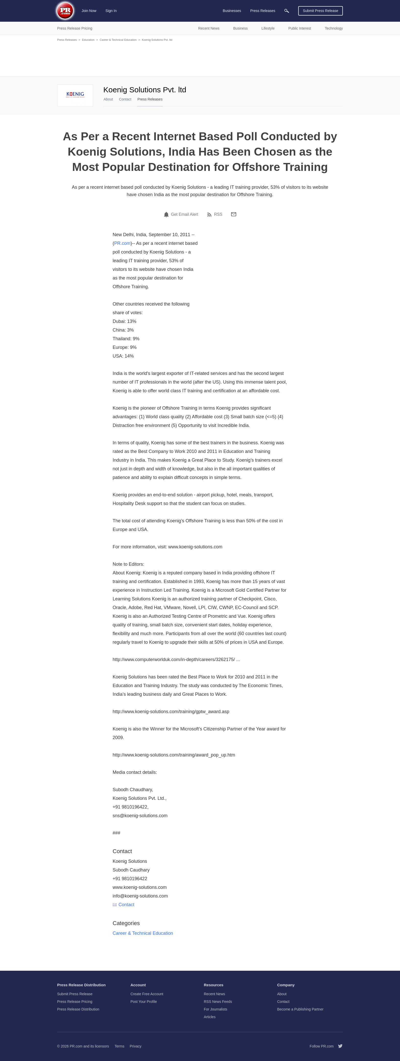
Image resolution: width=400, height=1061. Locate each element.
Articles (210, 1017)
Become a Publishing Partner (300, 1009)
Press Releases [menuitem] (262, 11)
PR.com (122, 243)
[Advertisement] (200, 58)
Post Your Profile (144, 1002)
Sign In (111, 11)
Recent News (214, 994)
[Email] (234, 214)
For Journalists (215, 1009)
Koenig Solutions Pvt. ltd (157, 39)
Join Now (89, 11)
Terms (119, 1046)
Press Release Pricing (74, 1002)
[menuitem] (286, 11)
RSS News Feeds (218, 1002)
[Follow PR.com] (338, 1046)
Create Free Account (147, 994)
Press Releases (67, 39)
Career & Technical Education (118, 39)
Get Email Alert (184, 214)
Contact (125, 99)
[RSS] (210, 214)
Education (88, 39)
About (108, 99)
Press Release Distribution (78, 1009)
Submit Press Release (320, 11)
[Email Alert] (167, 214)
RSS (218, 214)
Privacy (135, 1046)
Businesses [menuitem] (232, 11)
